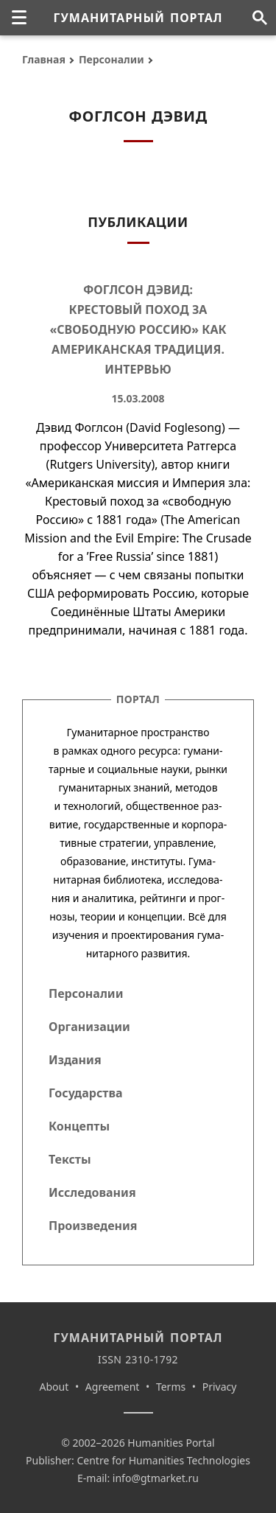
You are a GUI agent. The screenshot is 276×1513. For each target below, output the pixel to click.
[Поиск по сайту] (259, 17)
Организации (89, 1026)
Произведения (93, 1225)
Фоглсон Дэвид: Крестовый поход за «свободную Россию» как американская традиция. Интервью (137, 329)
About (54, 1387)
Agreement (112, 1387)
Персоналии (111, 59)
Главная (44, 59)
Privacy (219, 1387)
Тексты (70, 1159)
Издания (75, 1060)
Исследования (92, 1192)
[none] (19, 17)
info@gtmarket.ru (156, 1478)
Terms (170, 1387)
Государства (85, 1093)
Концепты (79, 1126)
